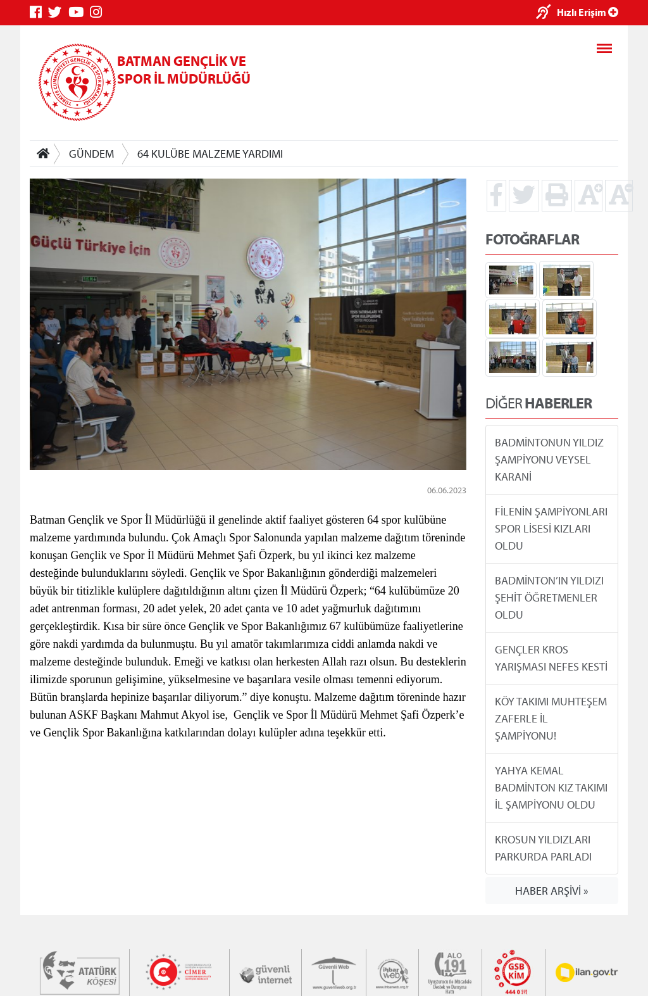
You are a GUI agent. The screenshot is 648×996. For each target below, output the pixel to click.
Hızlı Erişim (587, 12)
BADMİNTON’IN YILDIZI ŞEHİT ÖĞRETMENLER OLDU (549, 597)
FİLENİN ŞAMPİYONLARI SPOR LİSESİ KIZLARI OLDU (551, 528)
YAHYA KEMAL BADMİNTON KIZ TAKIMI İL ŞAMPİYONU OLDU (551, 787)
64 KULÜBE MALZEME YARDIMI (210, 153)
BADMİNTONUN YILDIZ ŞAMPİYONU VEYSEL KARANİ (549, 459)
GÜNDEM (91, 153)
